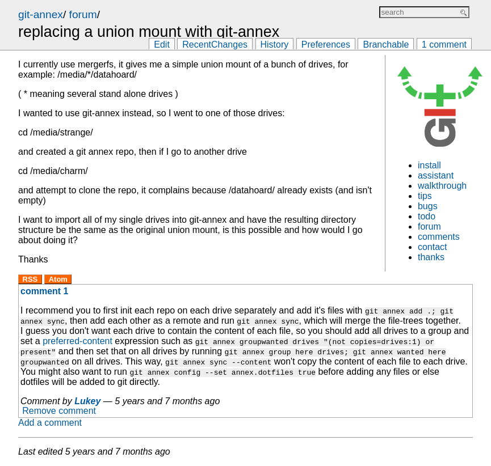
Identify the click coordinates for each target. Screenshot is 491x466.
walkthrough (442, 185)
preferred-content (77, 341)
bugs (428, 206)
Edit (162, 44)
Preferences (325, 44)
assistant (436, 175)
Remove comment (59, 411)
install (429, 165)
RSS (30, 279)
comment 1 (44, 291)
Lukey (87, 401)
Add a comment (50, 422)
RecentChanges (214, 44)
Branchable (386, 44)
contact (432, 247)
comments (439, 237)
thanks (431, 257)
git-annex (40, 14)
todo (426, 216)
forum (83, 14)
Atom (58, 279)
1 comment (444, 44)
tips (425, 196)
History (275, 44)
